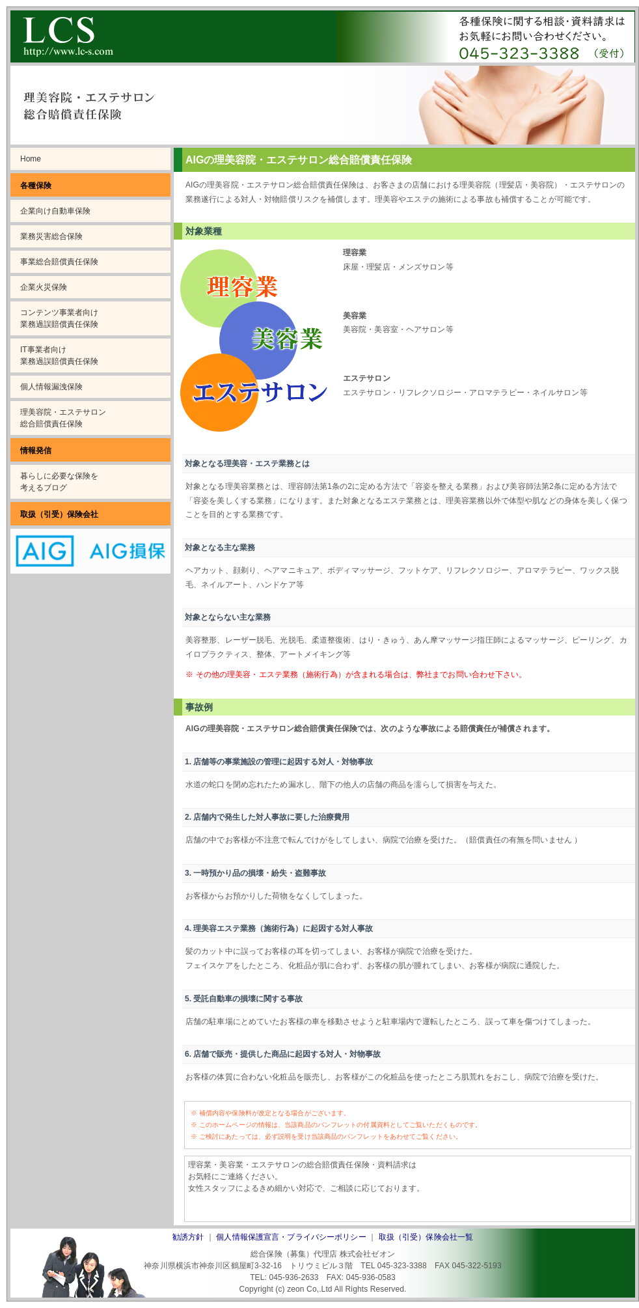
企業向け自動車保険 (55, 211)
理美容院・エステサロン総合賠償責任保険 (63, 418)
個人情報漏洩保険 (51, 386)
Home (30, 158)
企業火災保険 (43, 287)
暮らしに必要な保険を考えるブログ (59, 481)
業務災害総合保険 (51, 236)
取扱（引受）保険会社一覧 (426, 1237)
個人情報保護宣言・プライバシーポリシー (291, 1237)
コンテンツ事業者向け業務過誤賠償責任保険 (59, 318)
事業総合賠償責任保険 (59, 261)
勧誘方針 (188, 1237)
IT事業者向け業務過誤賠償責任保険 (59, 355)
